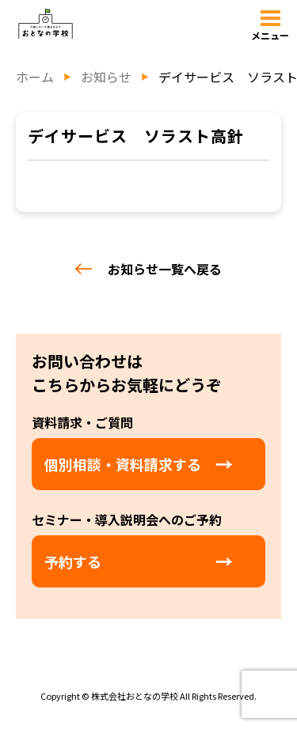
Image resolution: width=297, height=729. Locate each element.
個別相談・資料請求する (122, 464)
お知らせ (106, 76)
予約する (72, 561)
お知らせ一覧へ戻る (148, 268)
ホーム (35, 76)
